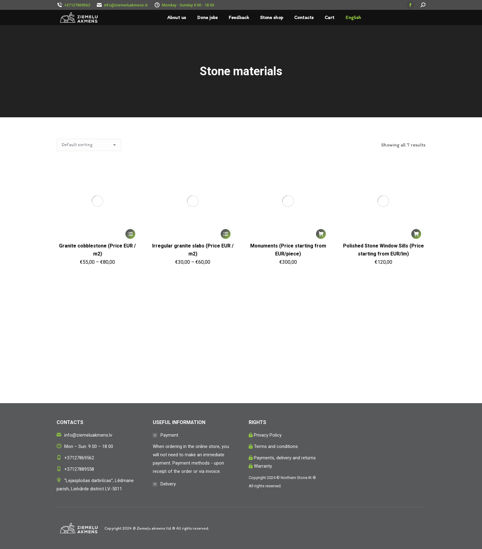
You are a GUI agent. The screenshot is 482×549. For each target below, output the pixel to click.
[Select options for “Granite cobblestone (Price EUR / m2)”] (130, 234)
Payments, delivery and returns (285, 458)
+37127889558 (79, 469)
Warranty (263, 466)
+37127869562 (79, 458)
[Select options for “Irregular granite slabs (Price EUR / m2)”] (226, 234)
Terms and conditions (276, 446)
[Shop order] (89, 145)
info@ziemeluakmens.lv (126, 5)
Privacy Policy (268, 435)
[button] (321, 234)
